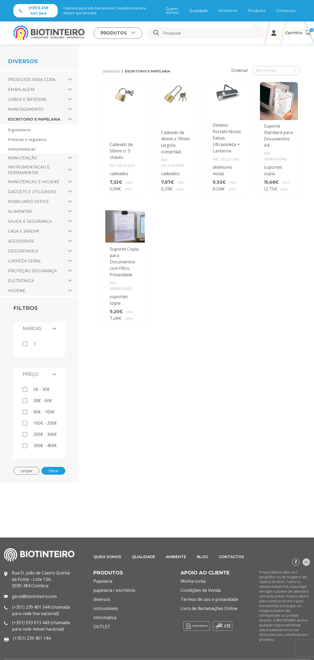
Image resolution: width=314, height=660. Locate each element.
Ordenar (239, 70)
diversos (111, 71)
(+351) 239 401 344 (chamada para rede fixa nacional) (41, 610)
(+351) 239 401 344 (33, 10)
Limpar (26, 470)
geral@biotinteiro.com (34, 596)
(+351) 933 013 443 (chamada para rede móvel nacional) (41, 626)
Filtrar (53, 470)
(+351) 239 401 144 (32, 638)
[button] (70, 79)
